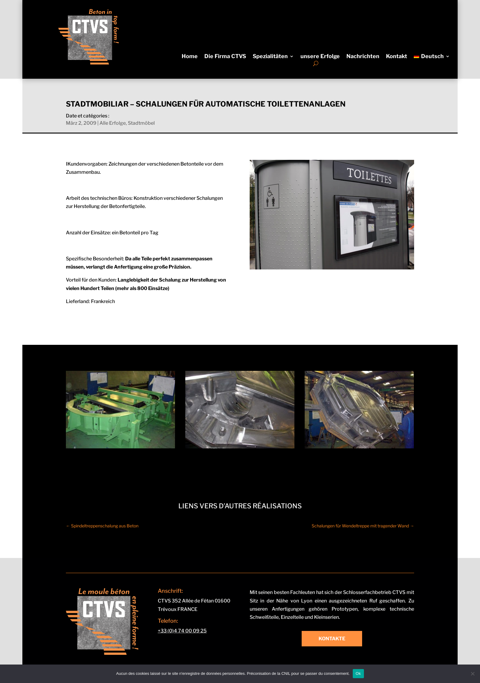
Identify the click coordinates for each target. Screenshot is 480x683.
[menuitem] (431, 57)
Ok (358, 673)
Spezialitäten (270, 56)
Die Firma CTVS (225, 56)
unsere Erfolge (320, 56)
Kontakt (396, 56)
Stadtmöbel (141, 123)
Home (190, 56)
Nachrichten (362, 56)
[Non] (472, 674)
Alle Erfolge (112, 123)
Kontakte (332, 639)
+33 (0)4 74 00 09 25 (182, 631)
